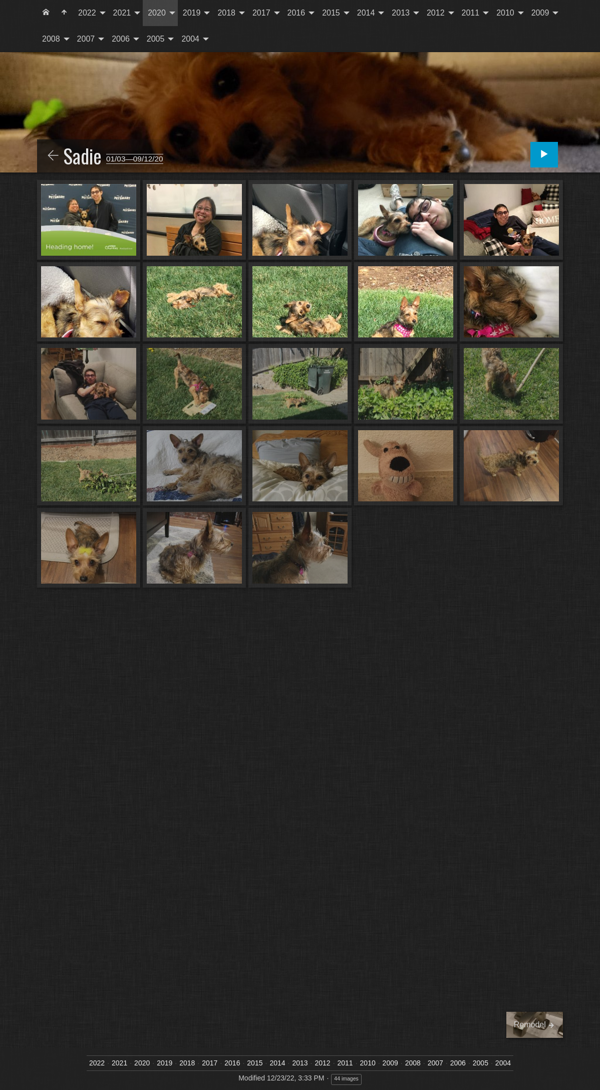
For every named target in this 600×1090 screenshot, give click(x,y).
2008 (51, 39)
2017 (261, 13)
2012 (436, 13)
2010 (505, 13)
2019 (192, 13)
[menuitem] (46, 13)
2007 (86, 39)
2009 (540, 13)
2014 (366, 13)
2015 (331, 13)
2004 (190, 39)
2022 (87, 13)
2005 (156, 39)
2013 (401, 13)
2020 (157, 13)
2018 (226, 13)
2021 (122, 13)
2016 (296, 13)
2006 (121, 39)
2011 (471, 13)
